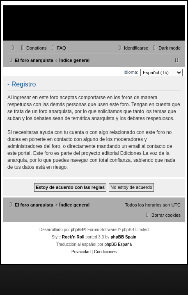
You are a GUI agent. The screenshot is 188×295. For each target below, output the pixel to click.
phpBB (77, 229)
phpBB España (118, 244)
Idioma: (131, 72)
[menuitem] (33, 48)
